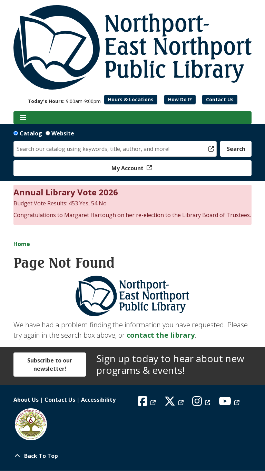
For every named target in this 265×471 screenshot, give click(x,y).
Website (62, 133)
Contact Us (220, 99)
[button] (64, 101)
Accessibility (98, 399)
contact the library (161, 335)
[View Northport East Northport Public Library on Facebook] (147, 403)
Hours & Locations (131, 99)
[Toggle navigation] (23, 118)
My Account (128, 168)
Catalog (31, 133)
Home (21, 244)
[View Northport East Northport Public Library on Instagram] (202, 403)
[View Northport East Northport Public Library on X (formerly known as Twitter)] (174, 403)
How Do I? (180, 99)
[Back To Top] (132, 455)
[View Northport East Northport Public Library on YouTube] (230, 403)
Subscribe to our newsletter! (49, 364)
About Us (26, 399)
